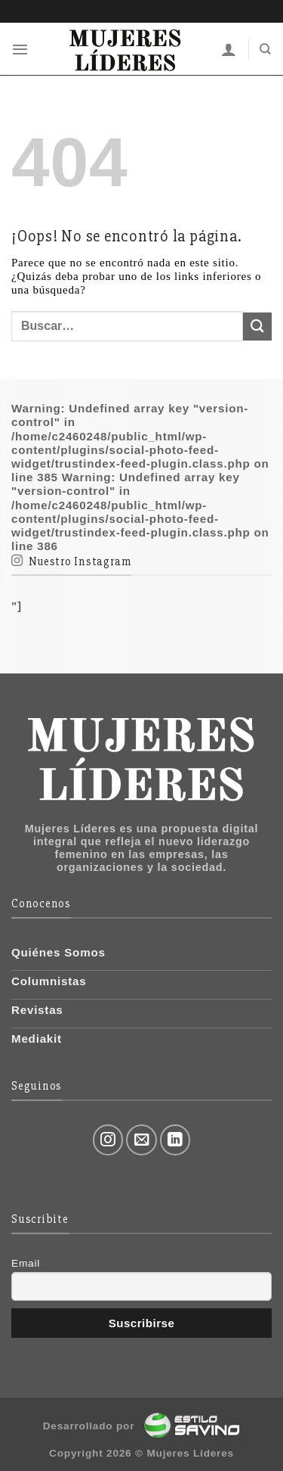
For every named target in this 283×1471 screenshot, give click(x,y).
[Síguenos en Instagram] (108, 1139)
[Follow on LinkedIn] (175, 1139)
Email (25, 1263)
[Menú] (20, 49)
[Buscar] (266, 49)
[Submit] (257, 327)
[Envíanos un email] (141, 1139)
